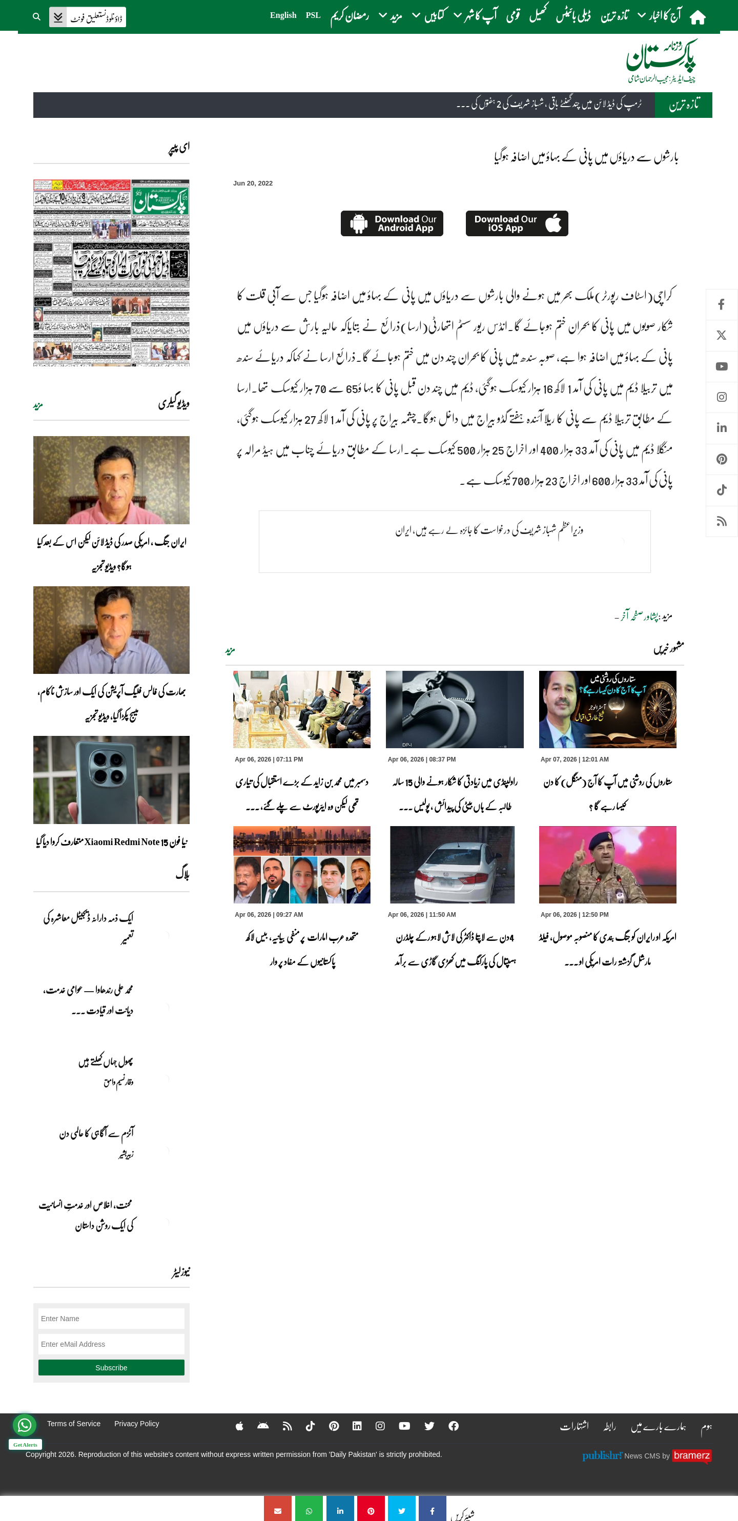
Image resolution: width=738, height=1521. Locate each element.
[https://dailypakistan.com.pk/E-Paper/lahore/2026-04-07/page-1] (111, 272)
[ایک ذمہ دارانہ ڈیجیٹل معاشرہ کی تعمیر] (164, 936)
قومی (513, 15)
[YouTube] (398, 1425)
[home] (698, 17)
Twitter (721, 335)
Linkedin (721, 428)
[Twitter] (423, 1425)
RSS (721, 521)
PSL (313, 15)
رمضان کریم (349, 15)
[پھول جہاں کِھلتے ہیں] (164, 1079)
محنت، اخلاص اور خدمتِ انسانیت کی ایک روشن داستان (85, 1215)
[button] (37, 15)
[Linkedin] (350, 1425)
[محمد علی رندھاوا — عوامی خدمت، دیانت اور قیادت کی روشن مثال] (164, 1007)
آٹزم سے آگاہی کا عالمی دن (96, 1133)
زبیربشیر (126, 1153)
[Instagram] (373, 1425)
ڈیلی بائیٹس (573, 15)
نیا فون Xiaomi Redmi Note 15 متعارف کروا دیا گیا (112, 841)
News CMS (643, 1455)
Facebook (721, 305)
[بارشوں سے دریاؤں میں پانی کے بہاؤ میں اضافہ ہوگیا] (432, 1508)
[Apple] (232, 1425)
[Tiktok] (304, 1425)
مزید (230, 649)
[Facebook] (447, 1425)
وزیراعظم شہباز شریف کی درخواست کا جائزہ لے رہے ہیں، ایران (489, 529)
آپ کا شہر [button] (475, 15)
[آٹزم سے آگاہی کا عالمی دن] (164, 1151)
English (283, 15)
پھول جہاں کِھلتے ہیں (105, 1061)
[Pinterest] (327, 1425)
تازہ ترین (614, 15)
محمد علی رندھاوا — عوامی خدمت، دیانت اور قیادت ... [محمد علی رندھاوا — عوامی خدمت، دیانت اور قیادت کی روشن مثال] (88, 999)
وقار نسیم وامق (118, 1082)
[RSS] (281, 1425)
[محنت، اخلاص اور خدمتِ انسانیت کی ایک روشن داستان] (164, 1223)
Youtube (721, 367)
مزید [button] (390, 15)
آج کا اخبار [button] (659, 15)
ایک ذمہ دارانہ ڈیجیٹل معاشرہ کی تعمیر (88, 928)
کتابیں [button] (428, 15)
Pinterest (721, 459)
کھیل (537, 15)
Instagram (721, 397)
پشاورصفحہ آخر (639, 616)
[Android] (256, 1425)
